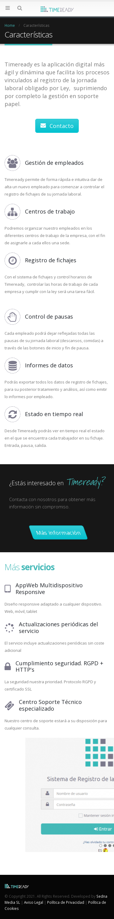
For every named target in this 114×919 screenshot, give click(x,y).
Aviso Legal (33, 902)
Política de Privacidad (65, 902)
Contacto (57, 125)
